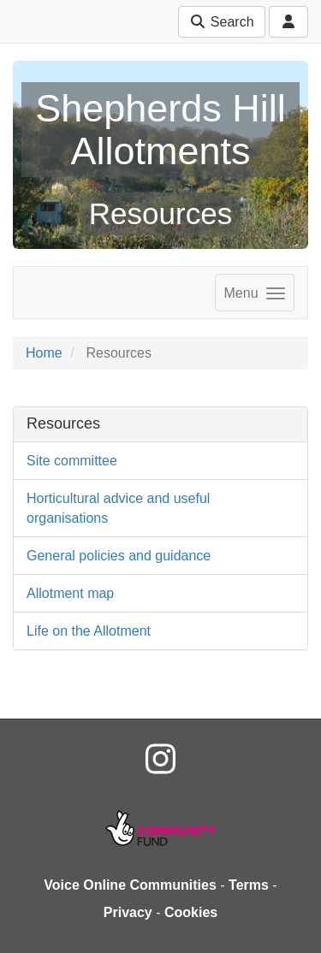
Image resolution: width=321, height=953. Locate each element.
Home (44, 353)
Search (221, 22)
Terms (249, 885)
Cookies (190, 912)
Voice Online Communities (130, 885)
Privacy (128, 912)
